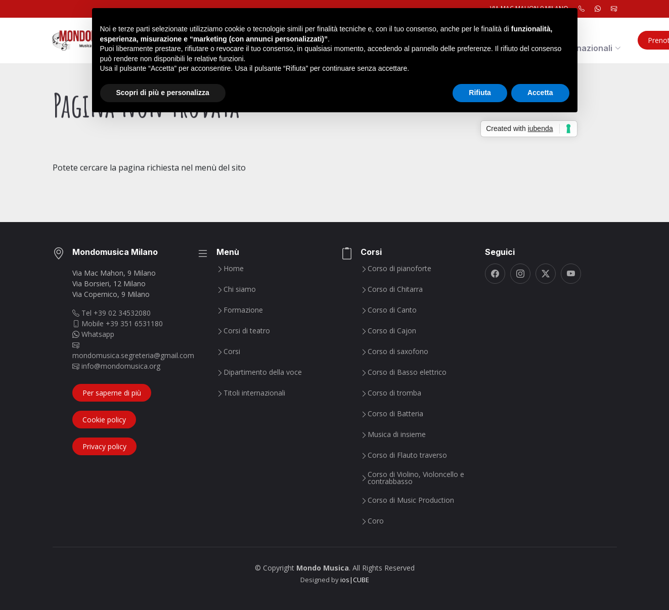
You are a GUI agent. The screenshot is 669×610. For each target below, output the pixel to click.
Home (234, 268)
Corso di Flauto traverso (407, 455)
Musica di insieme (397, 434)
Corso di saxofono (398, 351)
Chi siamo (240, 289)
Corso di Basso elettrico (407, 372)
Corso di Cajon (392, 330)
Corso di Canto (392, 310)
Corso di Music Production (411, 500)
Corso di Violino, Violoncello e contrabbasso (416, 478)
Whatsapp (93, 334)
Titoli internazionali (254, 393)
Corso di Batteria (395, 413)
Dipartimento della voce (263, 372)
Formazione (243, 310)
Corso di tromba (394, 393)
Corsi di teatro (247, 330)
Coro (376, 521)
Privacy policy (104, 446)
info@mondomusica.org (116, 366)
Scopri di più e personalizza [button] (162, 93)
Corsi (232, 351)
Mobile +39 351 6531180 (117, 323)
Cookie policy (104, 419)
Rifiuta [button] (480, 93)
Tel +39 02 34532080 (111, 313)
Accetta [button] (540, 93)
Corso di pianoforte (399, 268)
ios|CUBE (354, 579)
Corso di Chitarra (395, 289)
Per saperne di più (111, 393)
